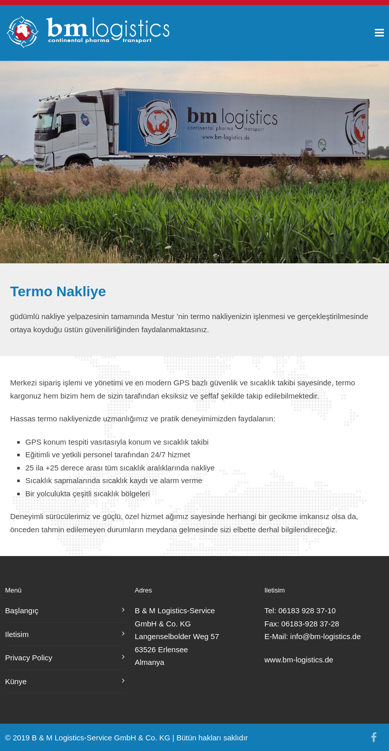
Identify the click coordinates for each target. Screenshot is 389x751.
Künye (16, 681)
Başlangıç (21, 610)
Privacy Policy (28, 657)
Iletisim (17, 634)
